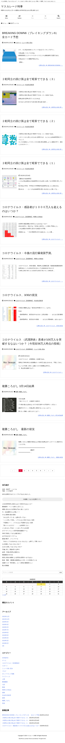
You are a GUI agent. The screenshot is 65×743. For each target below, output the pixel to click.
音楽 (3, 703)
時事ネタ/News (37, 216)
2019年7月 (5, 630)
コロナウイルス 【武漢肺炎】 (24, 216)
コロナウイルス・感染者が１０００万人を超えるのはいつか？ (21, 725)
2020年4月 (5, 622)
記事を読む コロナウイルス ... (53, 372)
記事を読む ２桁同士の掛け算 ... (52, 107)
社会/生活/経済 (29, 84)
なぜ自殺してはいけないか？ (9, 1)
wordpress (5, 658)
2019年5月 (5, 635)
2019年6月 (5, 632)
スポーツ (18, 42)
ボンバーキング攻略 (8, 674)
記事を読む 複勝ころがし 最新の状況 (50, 457)
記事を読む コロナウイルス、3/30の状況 (50, 326)
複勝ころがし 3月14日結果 (18, 386)
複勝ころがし (23, 391)
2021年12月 (5, 619)
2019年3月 (5, 640)
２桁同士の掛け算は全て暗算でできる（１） (29, 163)
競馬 (17, 391)
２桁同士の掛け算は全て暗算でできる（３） (29, 79)
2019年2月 (5, 643)
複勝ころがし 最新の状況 (18, 429)
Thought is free (42, 738)
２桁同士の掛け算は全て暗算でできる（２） (29, 121)
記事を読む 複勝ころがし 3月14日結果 (50, 415)
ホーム (4, 23)
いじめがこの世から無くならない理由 (29, 1)
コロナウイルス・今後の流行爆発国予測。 (28, 253)
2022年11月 (5, 616)
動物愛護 (5, 682)
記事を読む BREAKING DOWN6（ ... (51, 65)
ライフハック (20, 84)
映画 (3, 687)
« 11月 (4, 595)
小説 (3, 684)
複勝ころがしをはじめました (48, 1)
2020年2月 (5, 627)
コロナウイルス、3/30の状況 (19, 295)
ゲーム (4, 660)
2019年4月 (5, 638)
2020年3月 (5, 624)
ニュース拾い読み (27, 42)
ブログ (4, 671)
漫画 (3, 692)
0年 (3, 646)
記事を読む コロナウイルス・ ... (52, 239)
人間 (3, 679)
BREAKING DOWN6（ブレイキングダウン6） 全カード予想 (20, 715)
